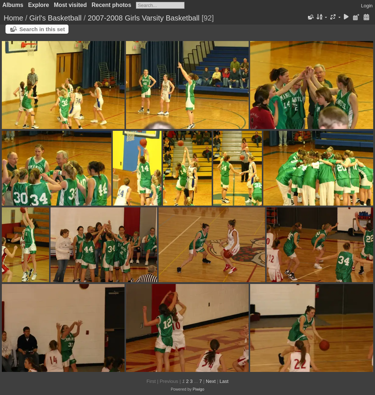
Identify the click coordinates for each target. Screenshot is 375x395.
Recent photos (111, 5)
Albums (13, 5)
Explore (38, 5)
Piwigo (198, 389)
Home (13, 18)
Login (367, 5)
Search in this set (42, 29)
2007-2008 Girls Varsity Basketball (143, 18)
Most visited (70, 5)
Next (211, 381)
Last (224, 381)
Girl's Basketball (55, 18)
